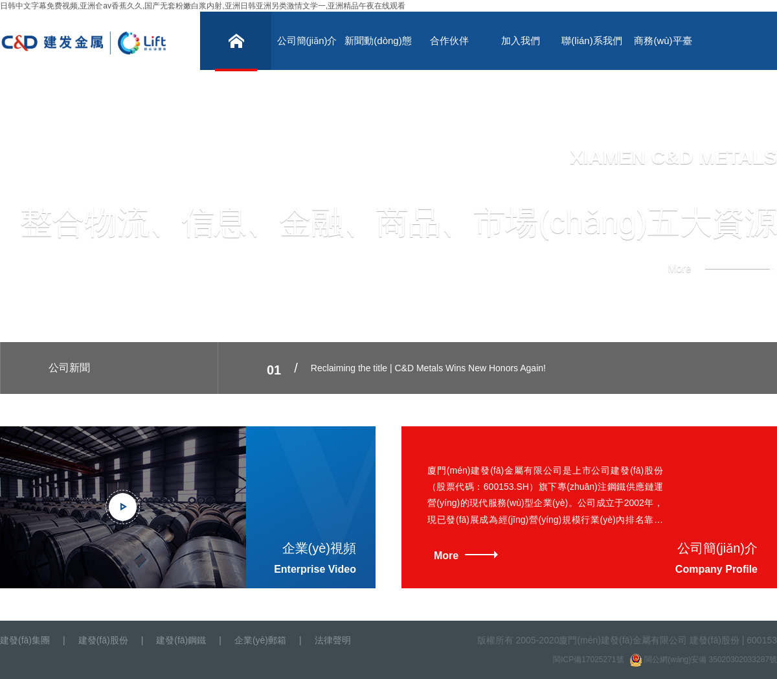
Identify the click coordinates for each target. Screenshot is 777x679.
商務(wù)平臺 (663, 40)
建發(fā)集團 (25, 640)
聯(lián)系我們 (591, 40)
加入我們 (520, 40)
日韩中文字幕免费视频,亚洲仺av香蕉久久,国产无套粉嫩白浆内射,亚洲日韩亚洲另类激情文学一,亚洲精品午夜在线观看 (202, 5)
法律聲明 (333, 640)
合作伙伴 (449, 40)
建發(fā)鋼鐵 (181, 640)
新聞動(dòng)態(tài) (377, 52)
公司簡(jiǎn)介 (307, 40)
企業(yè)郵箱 (260, 640)
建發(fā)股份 (103, 640)
